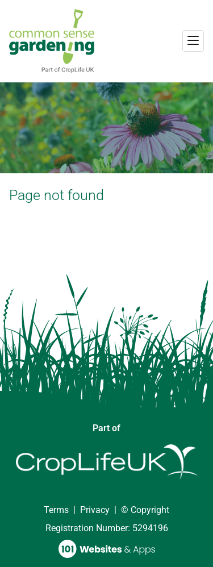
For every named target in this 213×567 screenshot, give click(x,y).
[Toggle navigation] (193, 41)
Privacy (95, 510)
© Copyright (145, 510)
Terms (56, 510)
